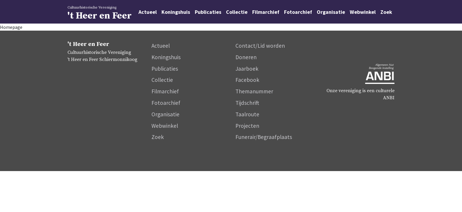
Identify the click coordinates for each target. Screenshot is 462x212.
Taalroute (247, 114)
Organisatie (331, 12)
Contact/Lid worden (260, 45)
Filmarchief (265, 12)
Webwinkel (363, 12)
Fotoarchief (298, 12)
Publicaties (208, 12)
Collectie (237, 12)
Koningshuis (175, 12)
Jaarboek (246, 68)
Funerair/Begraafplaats (263, 136)
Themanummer (254, 91)
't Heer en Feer (119, 13)
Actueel (147, 12)
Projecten (247, 125)
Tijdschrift (247, 102)
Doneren (246, 57)
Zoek (386, 12)
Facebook (247, 79)
